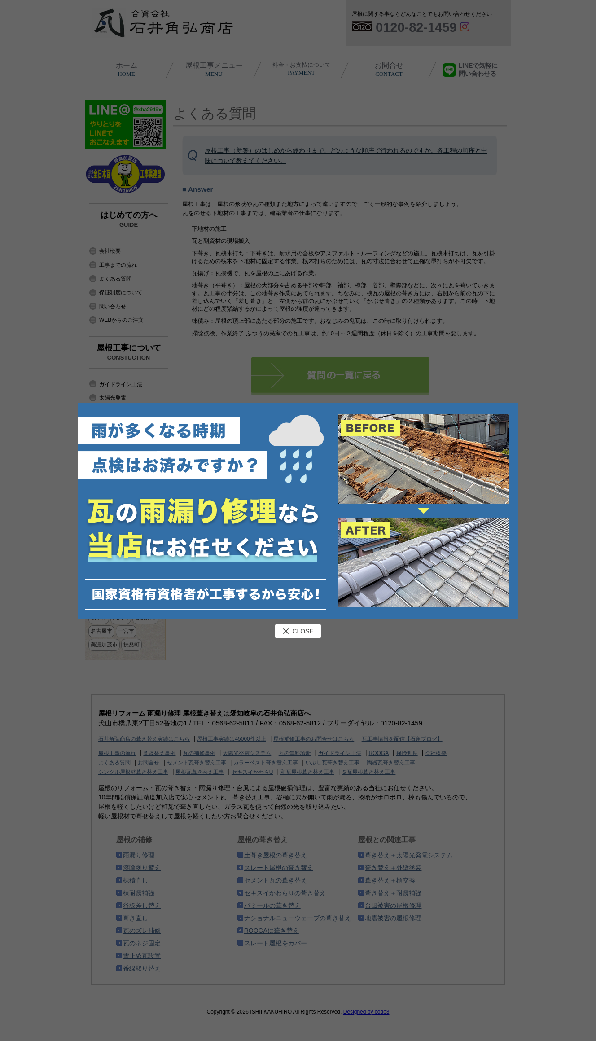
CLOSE (297, 631)
